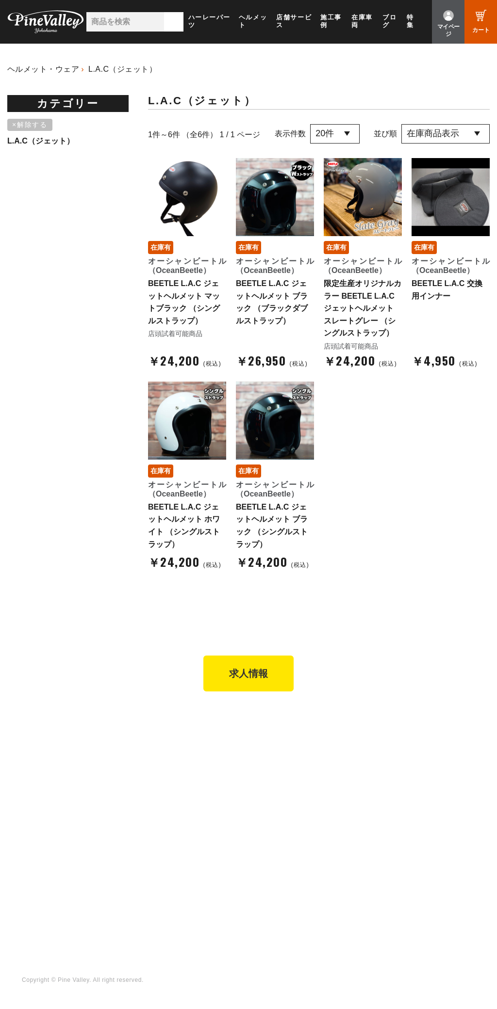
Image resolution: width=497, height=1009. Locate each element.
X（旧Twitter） (282, 860)
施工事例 (331, 21)
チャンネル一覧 (165, 846)
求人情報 (248, 673)
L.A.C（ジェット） (122, 69)
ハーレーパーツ (209, 21)
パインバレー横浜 (168, 737)
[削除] (31, 125)
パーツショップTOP (290, 750)
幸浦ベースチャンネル (175, 873)
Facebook (274, 846)
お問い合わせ (396, 777)
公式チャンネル (165, 860)
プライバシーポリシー (411, 790)
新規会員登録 (279, 737)
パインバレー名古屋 (172, 750)
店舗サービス (294, 21)
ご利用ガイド (279, 777)
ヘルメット (253, 21)
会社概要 (389, 737)
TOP (25, 718)
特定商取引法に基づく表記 (300, 790)
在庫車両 (362, 21)
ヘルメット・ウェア (43, 69)
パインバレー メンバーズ (415, 750)
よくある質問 (396, 763)
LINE (266, 873)
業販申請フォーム (286, 803)
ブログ (389, 21)
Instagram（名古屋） (292, 900)
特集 (410, 21)
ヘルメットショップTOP (297, 763)
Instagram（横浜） (288, 887)
